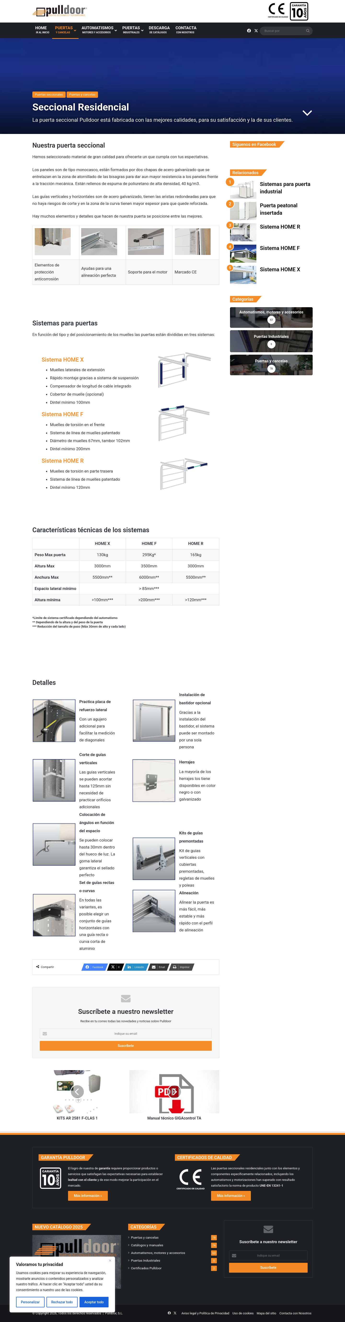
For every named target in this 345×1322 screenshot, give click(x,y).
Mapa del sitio (266, 1313)
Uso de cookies (242, 1313)
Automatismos (97, 31)
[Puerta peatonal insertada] (243, 211)
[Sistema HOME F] (243, 254)
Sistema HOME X (63, 360)
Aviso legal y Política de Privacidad (205, 1313)
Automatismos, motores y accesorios (158, 1253)
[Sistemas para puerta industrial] (243, 190)
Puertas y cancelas (82, 94)
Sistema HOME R (63, 461)
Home (42, 31)
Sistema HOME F (62, 414)
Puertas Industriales (145, 1260)
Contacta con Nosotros (295, 1313)
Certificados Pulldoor (146, 1268)
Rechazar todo (62, 1302)
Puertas (64, 31)
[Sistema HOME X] (243, 275)
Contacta (186, 31)
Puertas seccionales (49, 94)
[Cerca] (110, 1261)
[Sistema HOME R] (243, 232)
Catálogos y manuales (147, 1245)
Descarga (159, 31)
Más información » (88, 1196)
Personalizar (30, 1302)
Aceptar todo (94, 1302)
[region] (62, 1284)
